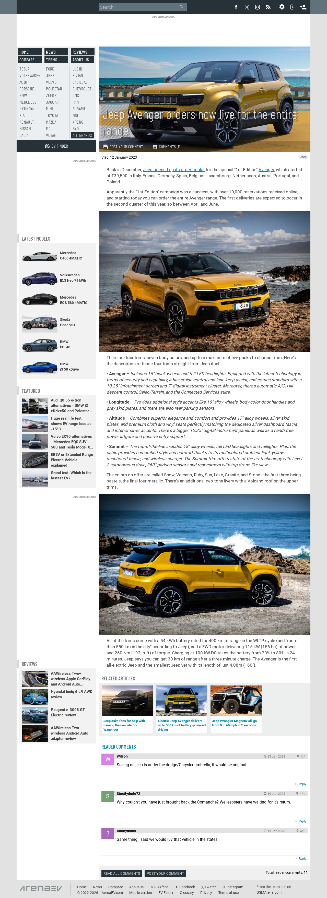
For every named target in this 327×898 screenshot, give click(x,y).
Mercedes (28, 102)
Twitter (210, 887)
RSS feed (161, 887)
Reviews (80, 52)
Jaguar (52, 102)
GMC (76, 95)
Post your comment (123, 146)
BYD (76, 128)
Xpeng (78, 122)
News (51, 52)
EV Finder (165, 893)
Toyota (52, 115)
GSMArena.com (269, 892)
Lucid (77, 69)
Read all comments (121, 873)
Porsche (26, 88)
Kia (22, 115)
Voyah (51, 135)
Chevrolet (82, 88)
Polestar (54, 88)
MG (48, 128)
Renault (26, 122)
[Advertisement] (163, 29)
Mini (49, 108)
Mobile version (140, 893)
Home (24, 52)
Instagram (235, 887)
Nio (75, 115)
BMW (23, 95)
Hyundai (26, 108)
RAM (76, 102)
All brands (82, 135)
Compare (26, 59)
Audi (23, 82)
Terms (51, 59)
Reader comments (118, 746)
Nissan (25, 128)
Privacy (206, 893)
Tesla (24, 69)
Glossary (187, 893)
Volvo (51, 82)
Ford (50, 69)
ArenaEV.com (112, 893)
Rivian (78, 75)
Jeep (50, 75)
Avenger (266, 169)
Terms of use (228, 893)
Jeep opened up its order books (174, 169)
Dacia (24, 135)
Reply (302, 784)
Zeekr (51, 95)
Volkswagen (30, 75)
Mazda (51, 122)
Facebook (187, 887)
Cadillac (80, 82)
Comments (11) (166, 147)
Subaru (79, 108)
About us (81, 59)
